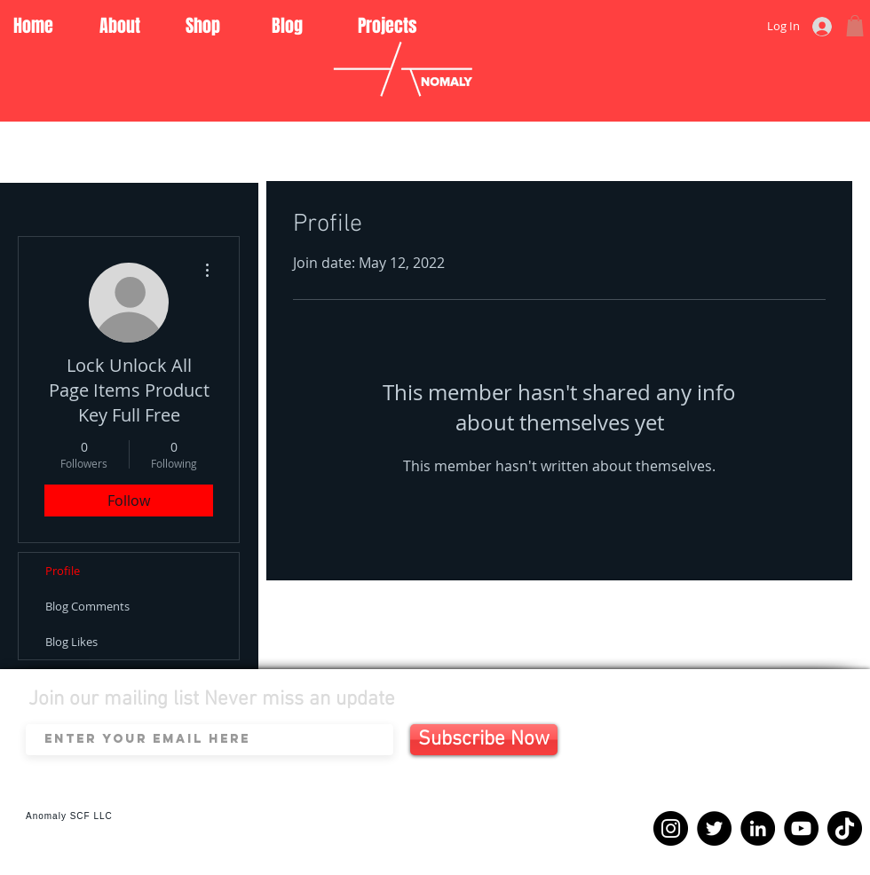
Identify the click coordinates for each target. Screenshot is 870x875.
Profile (62, 571)
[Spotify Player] (751, 760)
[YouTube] (801, 828)
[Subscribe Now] (484, 739)
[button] (855, 25)
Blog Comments (87, 606)
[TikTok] (844, 828)
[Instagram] (670, 828)
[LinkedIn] (757, 828)
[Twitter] (714, 828)
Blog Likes (71, 642)
